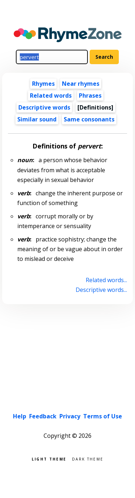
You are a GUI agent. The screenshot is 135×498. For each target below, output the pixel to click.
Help (19, 416)
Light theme (49, 458)
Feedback (43, 416)
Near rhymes (80, 84)
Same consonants (89, 119)
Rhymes (43, 84)
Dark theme (87, 458)
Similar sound (37, 119)
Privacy (69, 416)
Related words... (106, 280)
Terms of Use (102, 416)
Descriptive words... (101, 290)
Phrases (90, 95)
